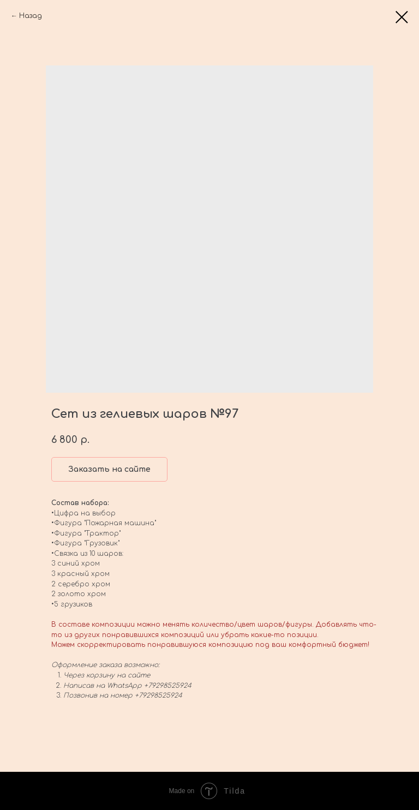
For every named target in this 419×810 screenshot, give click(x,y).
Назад (30, 16)
